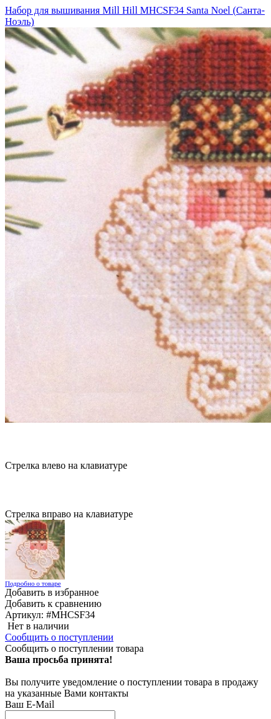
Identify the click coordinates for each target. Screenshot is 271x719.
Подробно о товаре (33, 583)
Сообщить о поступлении (59, 637)
